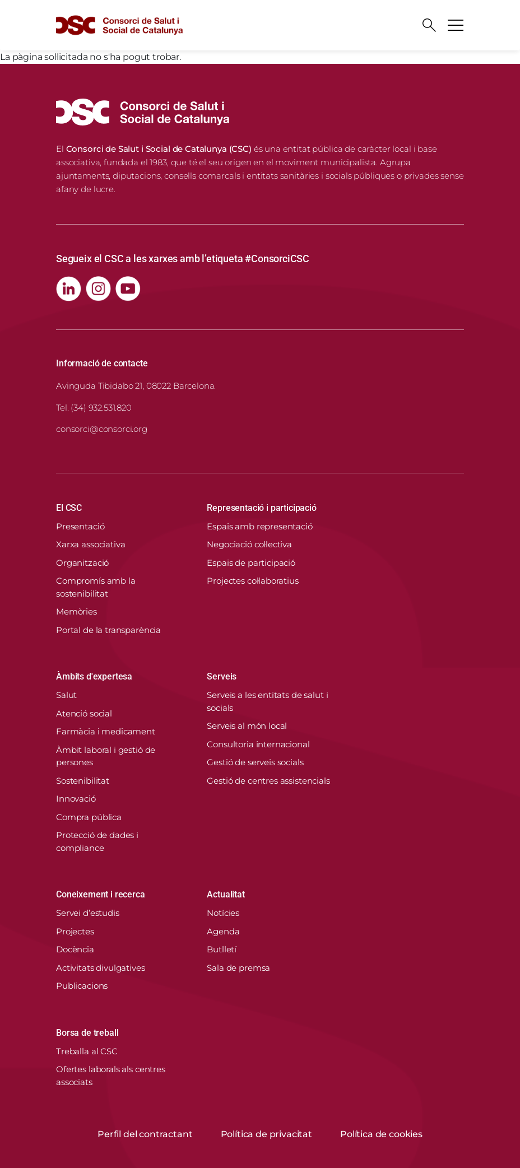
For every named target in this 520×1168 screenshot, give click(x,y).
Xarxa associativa (90, 544)
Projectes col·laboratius (252, 580)
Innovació (76, 798)
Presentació (80, 526)
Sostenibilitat (82, 780)
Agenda (223, 931)
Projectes (75, 931)
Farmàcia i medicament (105, 731)
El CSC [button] (69, 507)
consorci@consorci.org (101, 429)
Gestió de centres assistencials (268, 780)
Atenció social (84, 713)
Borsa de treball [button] (87, 1032)
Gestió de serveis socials (255, 762)
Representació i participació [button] (262, 507)
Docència (75, 949)
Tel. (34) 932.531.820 (94, 407)
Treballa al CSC (87, 1051)
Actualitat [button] (225, 894)
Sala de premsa (238, 967)
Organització (82, 562)
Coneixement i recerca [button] (100, 894)
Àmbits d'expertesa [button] (94, 676)
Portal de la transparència (108, 630)
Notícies (223, 913)
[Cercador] (429, 25)
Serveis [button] (221, 676)
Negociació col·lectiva (249, 544)
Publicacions (82, 985)
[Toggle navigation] (455, 25)
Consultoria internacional (258, 744)
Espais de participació (251, 562)
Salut (66, 695)
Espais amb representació (259, 526)
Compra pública (89, 817)
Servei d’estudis (87, 913)
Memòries (76, 611)
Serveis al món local (247, 725)
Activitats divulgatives (100, 967)
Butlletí (221, 949)
